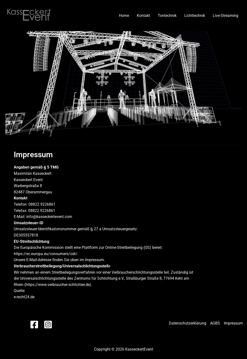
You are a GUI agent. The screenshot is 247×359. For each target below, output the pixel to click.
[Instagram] (48, 324)
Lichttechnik (194, 15)
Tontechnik (167, 15)
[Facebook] (34, 324)
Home (124, 15)
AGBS (215, 323)
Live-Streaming (225, 15)
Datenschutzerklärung (187, 323)
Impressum (233, 323)
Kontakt (143, 15)
